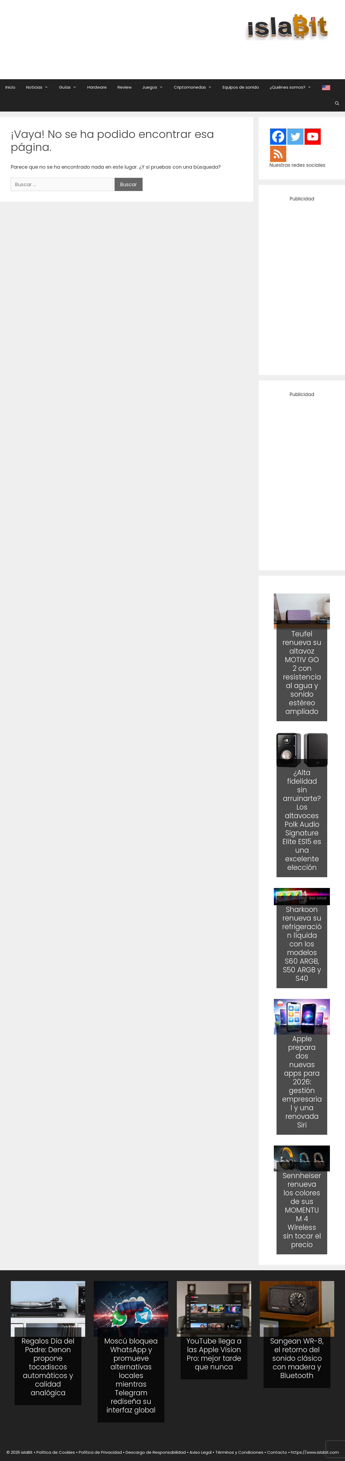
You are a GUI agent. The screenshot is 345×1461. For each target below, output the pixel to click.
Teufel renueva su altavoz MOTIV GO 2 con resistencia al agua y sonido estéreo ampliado (301, 672)
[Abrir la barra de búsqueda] (337, 103)
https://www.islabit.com (315, 1452)
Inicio (10, 87)
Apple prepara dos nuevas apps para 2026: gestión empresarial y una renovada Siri (302, 1082)
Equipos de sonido (241, 87)
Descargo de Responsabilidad (156, 1452)
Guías (70, 87)
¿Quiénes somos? (293, 87)
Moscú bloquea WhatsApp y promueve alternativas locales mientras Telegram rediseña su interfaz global (131, 1375)
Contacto (277, 1452)
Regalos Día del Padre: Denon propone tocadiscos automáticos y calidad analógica (48, 1367)
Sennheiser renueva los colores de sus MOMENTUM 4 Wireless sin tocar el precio (302, 1210)
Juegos (155, 87)
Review (125, 87)
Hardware (97, 87)
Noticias (40, 87)
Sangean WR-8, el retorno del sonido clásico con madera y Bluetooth (297, 1358)
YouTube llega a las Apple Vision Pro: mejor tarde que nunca (214, 1354)
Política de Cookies (55, 1452)
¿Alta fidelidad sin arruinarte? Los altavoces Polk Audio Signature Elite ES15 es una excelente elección (301, 820)
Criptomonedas (195, 87)
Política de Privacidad (100, 1452)
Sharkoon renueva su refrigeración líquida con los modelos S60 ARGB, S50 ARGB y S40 (302, 944)
